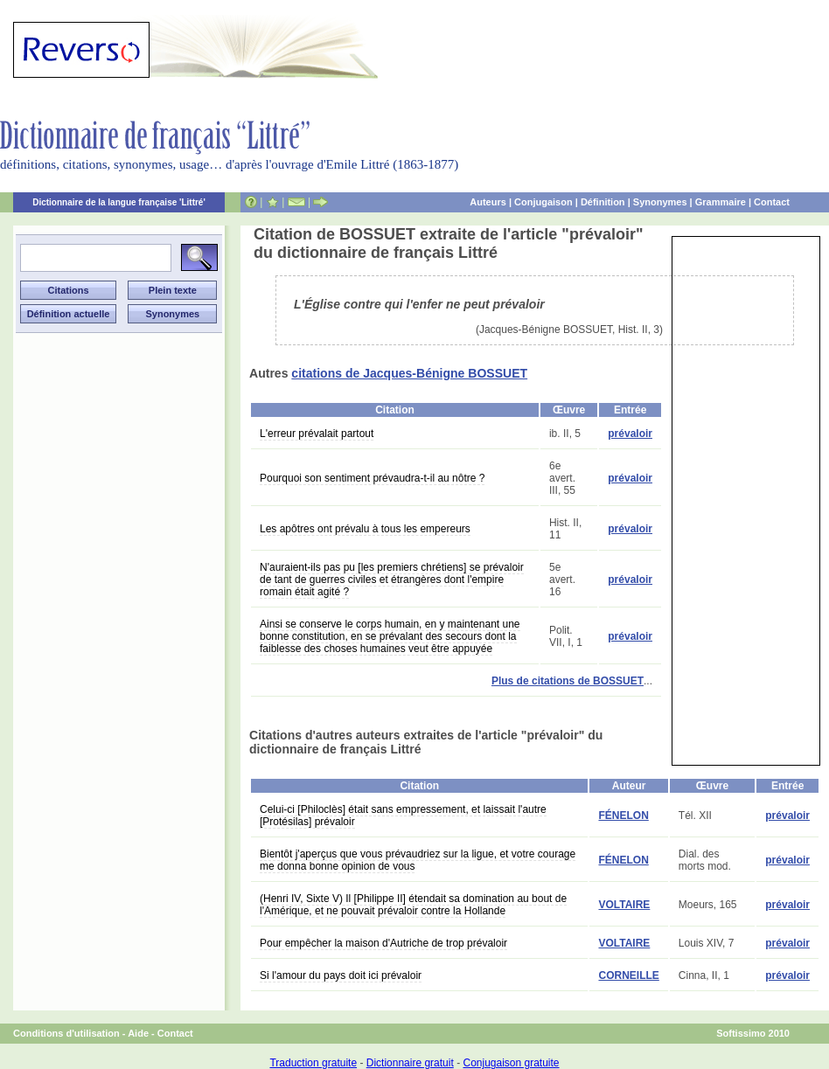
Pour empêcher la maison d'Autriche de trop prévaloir (383, 943)
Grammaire (720, 202)
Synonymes (660, 202)
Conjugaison (543, 202)
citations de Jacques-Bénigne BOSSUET (409, 373)
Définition (603, 202)
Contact (772, 202)
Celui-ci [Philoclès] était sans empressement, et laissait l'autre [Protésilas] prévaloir (403, 815)
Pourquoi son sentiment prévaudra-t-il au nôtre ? (372, 478)
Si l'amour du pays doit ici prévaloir (340, 975)
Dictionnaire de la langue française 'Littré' (119, 202)
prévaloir (630, 433)
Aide (138, 1033)
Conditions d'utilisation (66, 1033)
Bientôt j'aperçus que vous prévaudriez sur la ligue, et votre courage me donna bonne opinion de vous (417, 860)
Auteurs (488, 202)
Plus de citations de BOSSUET (567, 681)
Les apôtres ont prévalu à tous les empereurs (365, 529)
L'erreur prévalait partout (316, 433)
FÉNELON (623, 815)
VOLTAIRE (624, 905)
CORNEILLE (628, 975)
